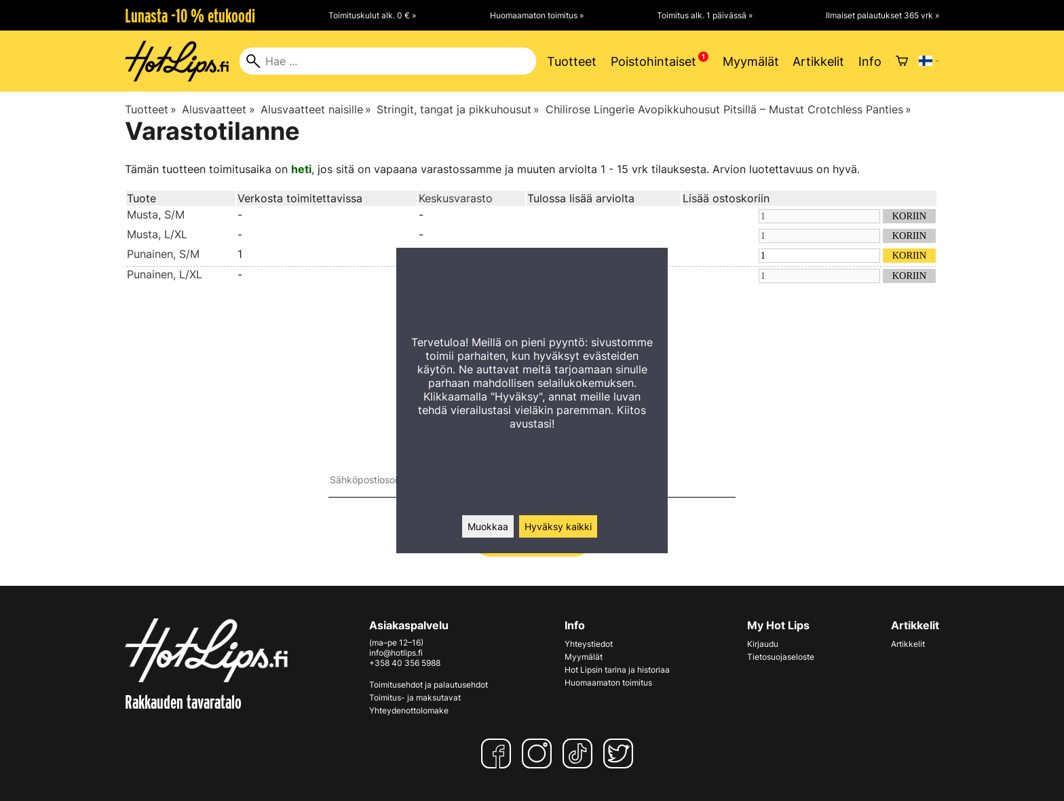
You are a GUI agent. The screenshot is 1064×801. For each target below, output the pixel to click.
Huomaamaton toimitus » (537, 15)
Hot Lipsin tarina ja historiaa (617, 670)
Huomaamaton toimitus (608, 682)
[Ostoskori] (902, 61)
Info (869, 61)
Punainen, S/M (163, 254)
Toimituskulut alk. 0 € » (372, 15)
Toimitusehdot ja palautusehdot (428, 684)
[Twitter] (621, 753)
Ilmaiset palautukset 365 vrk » (882, 15)
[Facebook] (498, 753)
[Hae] (388, 61)
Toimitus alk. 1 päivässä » (705, 15)
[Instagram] (539, 753)
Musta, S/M (156, 214)
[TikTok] (580, 753)
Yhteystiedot (589, 644)
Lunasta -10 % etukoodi (190, 15)
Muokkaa (488, 526)
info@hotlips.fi (396, 653)
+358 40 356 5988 (404, 663)
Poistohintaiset (653, 61)
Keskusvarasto (456, 198)
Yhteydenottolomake (409, 710)
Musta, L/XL (157, 234)
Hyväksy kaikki (558, 526)
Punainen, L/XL (164, 274)
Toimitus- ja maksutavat (415, 697)
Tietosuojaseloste (780, 657)
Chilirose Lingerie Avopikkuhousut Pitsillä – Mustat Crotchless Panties (728, 109)
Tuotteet (571, 61)
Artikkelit (818, 61)
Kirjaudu (762, 644)
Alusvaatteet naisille (316, 109)
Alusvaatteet (218, 109)
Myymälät (751, 61)
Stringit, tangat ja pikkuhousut (458, 109)
